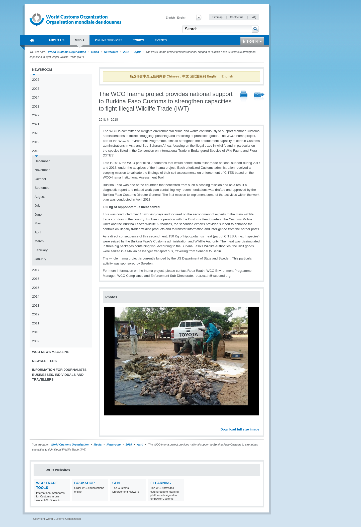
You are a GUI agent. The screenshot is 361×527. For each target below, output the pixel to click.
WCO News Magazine (50, 352)
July (37, 205)
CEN (116, 483)
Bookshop (84, 483)
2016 (35, 279)
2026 (35, 79)
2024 (35, 97)
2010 (35, 332)
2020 (35, 133)
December (42, 161)
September (43, 188)
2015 (35, 288)
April (137, 51)
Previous (108, 423)
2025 (35, 89)
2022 (35, 115)
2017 (35, 270)
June (38, 214)
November (42, 170)
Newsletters (44, 361)
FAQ (253, 17)
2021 (35, 124)
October (40, 179)
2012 (35, 314)
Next (258, 423)
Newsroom (111, 51)
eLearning (160, 483)
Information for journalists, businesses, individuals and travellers (59, 374)
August (40, 197)
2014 (35, 296)
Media (95, 51)
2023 (35, 106)
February (41, 250)
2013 (35, 305)
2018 (126, 51)
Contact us (237, 17)
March (39, 241)
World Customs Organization (67, 51)
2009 (35, 341)
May (38, 223)
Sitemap (217, 17)
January (40, 259)
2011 (35, 323)
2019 (35, 142)
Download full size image (239, 429)
